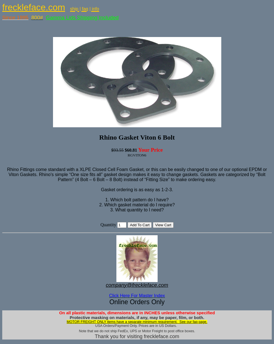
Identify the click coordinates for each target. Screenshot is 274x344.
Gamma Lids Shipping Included (82, 17)
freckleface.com (33, 7)
